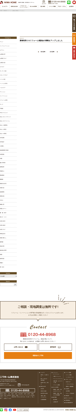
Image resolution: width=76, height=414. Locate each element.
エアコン (2, 50)
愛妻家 (1, 179)
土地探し (2, 146)
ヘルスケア (2, 87)
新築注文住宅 (3, 183)
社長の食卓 (2, 225)
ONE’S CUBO (43, 393)
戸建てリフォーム (57, 378)
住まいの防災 (3, 129)
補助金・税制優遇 (69, 388)
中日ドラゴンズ (3, 112)
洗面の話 (2, 187)
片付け (1, 200)
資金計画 (2, 246)
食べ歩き (2, 267)
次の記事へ (54, 52)
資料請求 (53, 347)
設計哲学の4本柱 (44, 395)
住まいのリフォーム (5, 121)
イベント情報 (68, 374)
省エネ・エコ (3, 217)
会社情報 (68, 392)
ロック (1, 104)
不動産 (1, 108)
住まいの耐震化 (3, 125)
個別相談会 (68, 402)
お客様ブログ (3, 58)
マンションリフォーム (57, 380)
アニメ (1, 41)
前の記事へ (42, 52)
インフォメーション (5, 46)
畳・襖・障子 (3, 212)
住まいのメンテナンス (5, 116)
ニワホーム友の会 (23, 412)
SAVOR (42, 390)
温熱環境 (2, 191)
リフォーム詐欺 (3, 100)
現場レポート (3, 208)
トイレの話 (2, 79)
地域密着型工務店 (4, 150)
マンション (2, 91)
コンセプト (42, 374)
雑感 (1, 254)
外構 (1, 158)
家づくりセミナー (69, 399)
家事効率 (2, 166)
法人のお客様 (55, 389)
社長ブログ (2, 229)
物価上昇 (2, 204)
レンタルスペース (69, 379)
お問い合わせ (18, 347)
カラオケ (2, 66)
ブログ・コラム (69, 381)
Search (8, 281)
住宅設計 (2, 141)
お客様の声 (2, 54)
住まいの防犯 (3, 133)
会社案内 (67, 390)
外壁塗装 (2, 154)
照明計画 (2, 196)
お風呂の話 (2, 62)
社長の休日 (2, 221)
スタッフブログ (3, 75)
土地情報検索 (43, 401)
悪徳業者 (2, 175)
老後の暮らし (3, 237)
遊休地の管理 (3, 250)
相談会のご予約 (38, 357)
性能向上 (2, 171)
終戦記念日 (2, 233)
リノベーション (3, 96)
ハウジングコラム (69, 386)
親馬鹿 (1, 242)
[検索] (15, 284)
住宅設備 (2, 137)
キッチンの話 (3, 71)
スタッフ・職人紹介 (70, 395)
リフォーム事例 (56, 386)
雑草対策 (2, 258)
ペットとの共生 (3, 83)
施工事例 (55, 399)
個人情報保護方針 (69, 404)
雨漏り (1, 262)
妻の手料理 (2, 162)
